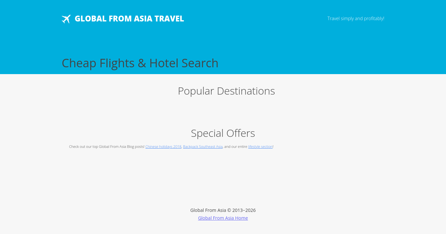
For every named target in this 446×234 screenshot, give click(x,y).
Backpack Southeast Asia (203, 146)
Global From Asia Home (223, 218)
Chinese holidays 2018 (163, 146)
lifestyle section (260, 146)
